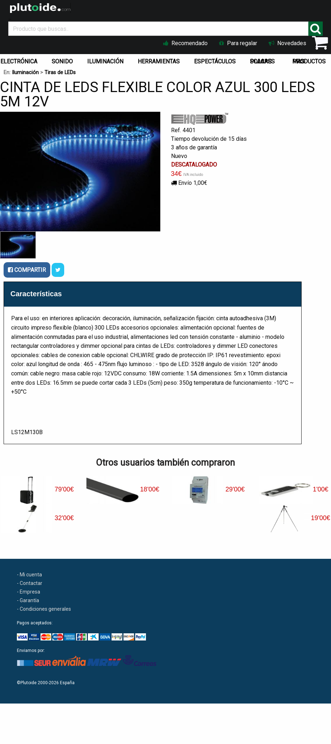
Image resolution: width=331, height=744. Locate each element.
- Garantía (28, 600)
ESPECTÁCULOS (215, 61)
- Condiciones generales (44, 609)
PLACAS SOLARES (262, 61)
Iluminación (25, 72)
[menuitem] (63, 60)
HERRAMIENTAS (159, 61)
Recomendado (185, 43)
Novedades (287, 43)
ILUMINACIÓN (105, 61)
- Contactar (29, 583)
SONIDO (62, 61)
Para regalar (238, 43)
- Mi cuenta (29, 574)
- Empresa (28, 592)
